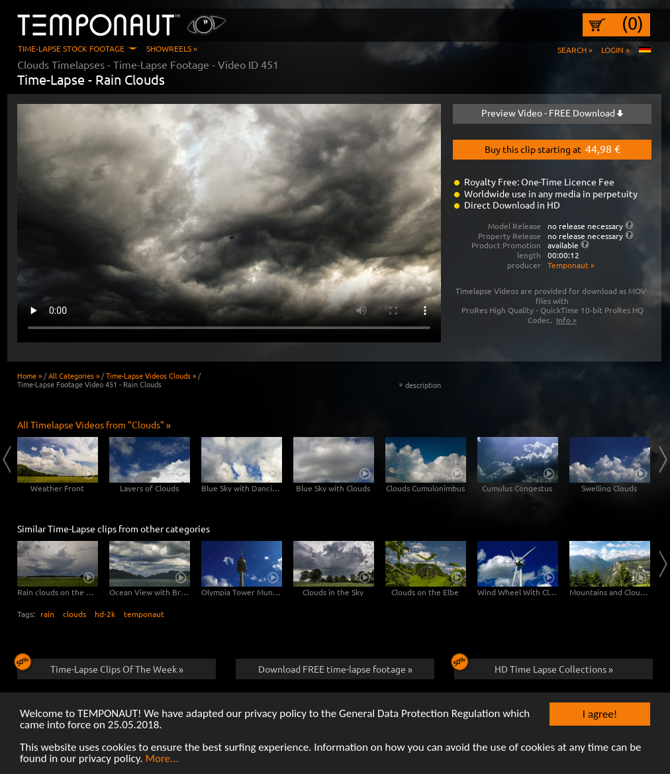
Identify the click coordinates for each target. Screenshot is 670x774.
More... (162, 760)
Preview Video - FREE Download (552, 113)
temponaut (144, 613)
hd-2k (105, 613)
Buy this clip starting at (552, 148)
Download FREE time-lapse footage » (335, 669)
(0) (633, 23)
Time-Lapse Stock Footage (71, 48)
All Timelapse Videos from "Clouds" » (94, 424)
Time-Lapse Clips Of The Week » (100, 667)
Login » (615, 49)
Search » (575, 49)
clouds (74, 613)
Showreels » (171, 48)
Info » (566, 319)
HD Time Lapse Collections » (533, 667)
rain (47, 613)
